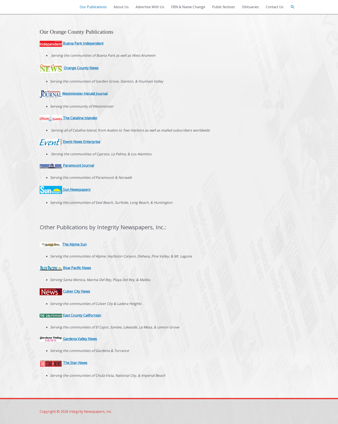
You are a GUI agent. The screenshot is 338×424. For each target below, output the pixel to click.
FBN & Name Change (188, 7)
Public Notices (223, 7)
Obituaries (250, 7)
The (66, 118)
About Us (121, 7)
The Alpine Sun (74, 244)
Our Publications (93, 7)
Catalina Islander (83, 118)
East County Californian (82, 315)
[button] (292, 7)
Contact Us (274, 7)
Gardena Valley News (80, 338)
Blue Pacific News (65, 267)
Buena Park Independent (82, 43)
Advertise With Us (150, 7)
